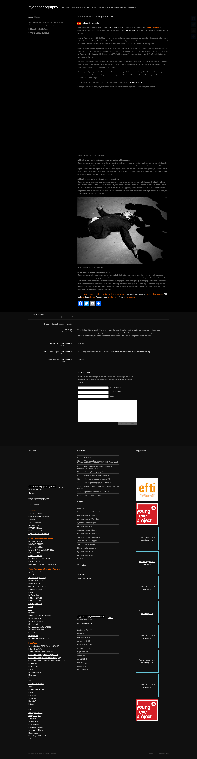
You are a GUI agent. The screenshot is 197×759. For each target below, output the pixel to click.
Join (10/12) (32, 575)
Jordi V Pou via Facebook (60, 343)
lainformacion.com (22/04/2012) (40, 638)
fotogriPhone (33, 707)
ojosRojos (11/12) (34, 572)
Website (112, 396)
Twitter (121, 297)
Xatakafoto (32, 739)
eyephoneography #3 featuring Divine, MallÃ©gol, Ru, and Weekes (94, 467)
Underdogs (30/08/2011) (37, 727)
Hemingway (40, 753)
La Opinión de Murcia (36, 630)
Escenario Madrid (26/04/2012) (39, 516)
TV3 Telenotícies (34, 522)
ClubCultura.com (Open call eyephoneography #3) (46, 660)
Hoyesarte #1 (33, 663)
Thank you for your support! (87, 541)
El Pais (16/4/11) (34, 553)
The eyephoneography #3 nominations (95, 472)
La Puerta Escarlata (35, 621)
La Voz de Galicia (34, 618)
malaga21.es (33, 636)
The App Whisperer (35, 713)
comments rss (54, 317)
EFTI (30, 678)
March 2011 (81, 670)
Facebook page (102, 297)
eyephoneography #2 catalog (88, 519)
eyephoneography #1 (85, 555)
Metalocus (32, 675)
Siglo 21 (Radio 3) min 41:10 (38, 534)
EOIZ (30, 710)
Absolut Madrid (33, 724)
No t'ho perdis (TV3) (35, 531)
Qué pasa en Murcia (35, 730)
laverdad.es (32, 633)
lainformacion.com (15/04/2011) (40, 627)
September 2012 (83, 630)
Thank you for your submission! (88, 537)
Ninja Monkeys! (51, 753)
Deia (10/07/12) (34, 583)
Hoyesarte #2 (33, 666)
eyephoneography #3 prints (87, 530)
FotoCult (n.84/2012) (36, 544)
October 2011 (82, 648)
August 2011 (82, 655)
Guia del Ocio (33, 612)
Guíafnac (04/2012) (35, 541)
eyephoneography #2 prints (87, 523)
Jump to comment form (40, 317)
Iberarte (31, 686)
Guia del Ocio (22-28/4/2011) (39, 558)
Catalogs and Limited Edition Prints (90, 512)
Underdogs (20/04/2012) (37, 736)
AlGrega (68, 330)
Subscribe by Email (84, 578)
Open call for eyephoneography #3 (93, 479)
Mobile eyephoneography (86, 548)
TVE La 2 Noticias (35, 513)
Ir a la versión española (90, 23)
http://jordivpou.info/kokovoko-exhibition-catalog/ (132, 352)
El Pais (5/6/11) (34, 561)
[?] (60, 317)
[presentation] (101, 432)
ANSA (30, 607)
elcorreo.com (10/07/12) (37, 586)
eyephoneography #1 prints (87, 515)
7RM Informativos (34, 525)
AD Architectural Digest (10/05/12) (40, 652)
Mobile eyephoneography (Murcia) (93, 475)
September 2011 (83, 652)
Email (87, 297)
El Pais (30, 592)
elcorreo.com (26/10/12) (37, 578)
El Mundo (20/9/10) (35, 598)
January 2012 (82, 641)
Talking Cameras (135, 82)
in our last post (129, 30)
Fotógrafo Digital (34, 716)
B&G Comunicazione (36, 689)
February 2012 (82, 637)
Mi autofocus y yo (34, 672)
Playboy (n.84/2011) (35, 547)
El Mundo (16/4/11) (35, 556)
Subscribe (32, 450)
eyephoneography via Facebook (58, 351)
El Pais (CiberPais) (35, 604)
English (38, 33)
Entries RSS (152, 753)
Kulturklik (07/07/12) (35, 649)
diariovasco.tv (33, 624)
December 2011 (83, 644)
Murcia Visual (33, 733)
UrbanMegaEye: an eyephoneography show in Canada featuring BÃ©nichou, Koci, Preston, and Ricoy (97, 462)
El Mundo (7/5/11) (34, 601)
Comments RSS (163, 753)
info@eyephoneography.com (38, 499)
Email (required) (115, 391)
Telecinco (31, 519)
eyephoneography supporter (135, 294)
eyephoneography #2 (117, 27)
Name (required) (115, 387)
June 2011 (81, 659)
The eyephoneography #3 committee (94, 483)
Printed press (82, 559)
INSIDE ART (33, 698)
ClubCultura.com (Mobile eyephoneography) (44, 658)
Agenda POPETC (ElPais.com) (39, 615)
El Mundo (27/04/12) (35, 589)
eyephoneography (43, 7)
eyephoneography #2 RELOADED (93, 492)
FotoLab (31, 704)
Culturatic (31, 681)
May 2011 (80, 663)
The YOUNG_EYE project (90, 495)
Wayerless (32, 718)
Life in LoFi (32, 701)
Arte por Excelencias (36, 684)
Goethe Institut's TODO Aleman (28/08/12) (43, 646)
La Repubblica (33, 595)
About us (84, 457)
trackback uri (66, 317)
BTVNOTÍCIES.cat (35, 528)
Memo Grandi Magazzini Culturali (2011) (43, 564)
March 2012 (81, 634)
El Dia (30, 669)
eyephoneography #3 (85, 526)
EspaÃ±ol (45, 33)
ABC (30, 610)
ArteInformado (33, 695)
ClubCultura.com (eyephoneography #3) (43, 655)
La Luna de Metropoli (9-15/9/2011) (41, 550)
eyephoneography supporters (88, 533)
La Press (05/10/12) (35, 580)
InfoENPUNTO (33, 721)
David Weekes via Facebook (59, 359)
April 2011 (81, 666)
